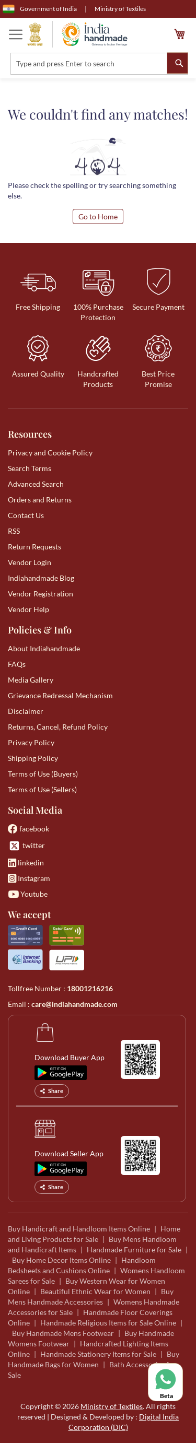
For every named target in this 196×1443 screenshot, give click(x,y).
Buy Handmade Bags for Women (93, 1359)
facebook (28, 828)
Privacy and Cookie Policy (50, 452)
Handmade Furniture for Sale (134, 1249)
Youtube (28, 893)
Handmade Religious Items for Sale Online (108, 1322)
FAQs (17, 664)
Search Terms (29, 468)
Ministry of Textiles (120, 9)
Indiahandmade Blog (41, 577)
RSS (14, 530)
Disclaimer (25, 711)
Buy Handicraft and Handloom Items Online (79, 1228)
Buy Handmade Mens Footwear (63, 1333)
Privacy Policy (31, 742)
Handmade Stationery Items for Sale (98, 1354)
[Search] (177, 63)
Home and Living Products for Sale (94, 1233)
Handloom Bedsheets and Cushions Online (82, 1265)
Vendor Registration (40, 593)
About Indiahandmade (44, 648)
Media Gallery (30, 679)
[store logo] (77, 34)
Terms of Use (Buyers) (43, 773)
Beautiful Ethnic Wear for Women (95, 1291)
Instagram (29, 878)
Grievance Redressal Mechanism (60, 695)
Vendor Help (28, 609)
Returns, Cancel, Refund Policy (58, 726)
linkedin (26, 862)
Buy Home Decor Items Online (61, 1260)
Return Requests (34, 546)
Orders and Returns (40, 499)
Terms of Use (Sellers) (42, 789)
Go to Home (98, 216)
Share (51, 1090)
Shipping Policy (33, 758)
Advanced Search (36, 483)
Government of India (40, 9)
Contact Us (26, 515)
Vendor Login (29, 562)
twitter (26, 845)
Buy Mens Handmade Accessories (91, 1296)
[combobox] (99, 64)
